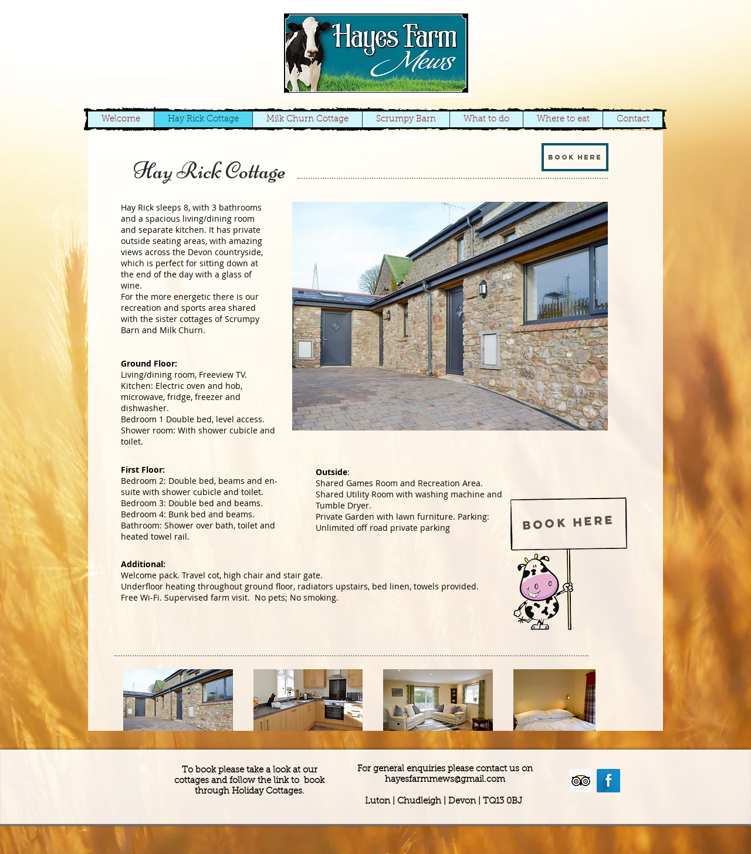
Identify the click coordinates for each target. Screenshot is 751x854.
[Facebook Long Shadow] (608, 780)
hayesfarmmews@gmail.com (445, 779)
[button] (450, 316)
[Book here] (575, 157)
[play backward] (138, 700)
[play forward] (581, 700)
